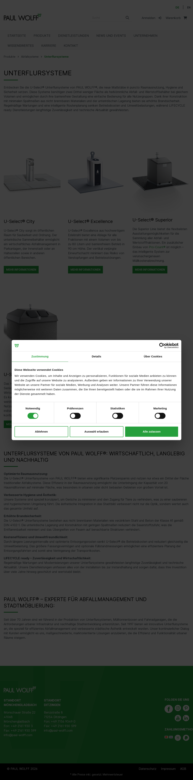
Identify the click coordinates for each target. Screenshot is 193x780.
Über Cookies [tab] (153, 356)
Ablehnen (41, 431)
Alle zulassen (152, 431)
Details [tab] (96, 356)
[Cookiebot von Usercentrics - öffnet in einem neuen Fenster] (162, 345)
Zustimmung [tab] (40, 356)
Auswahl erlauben (96, 431)
